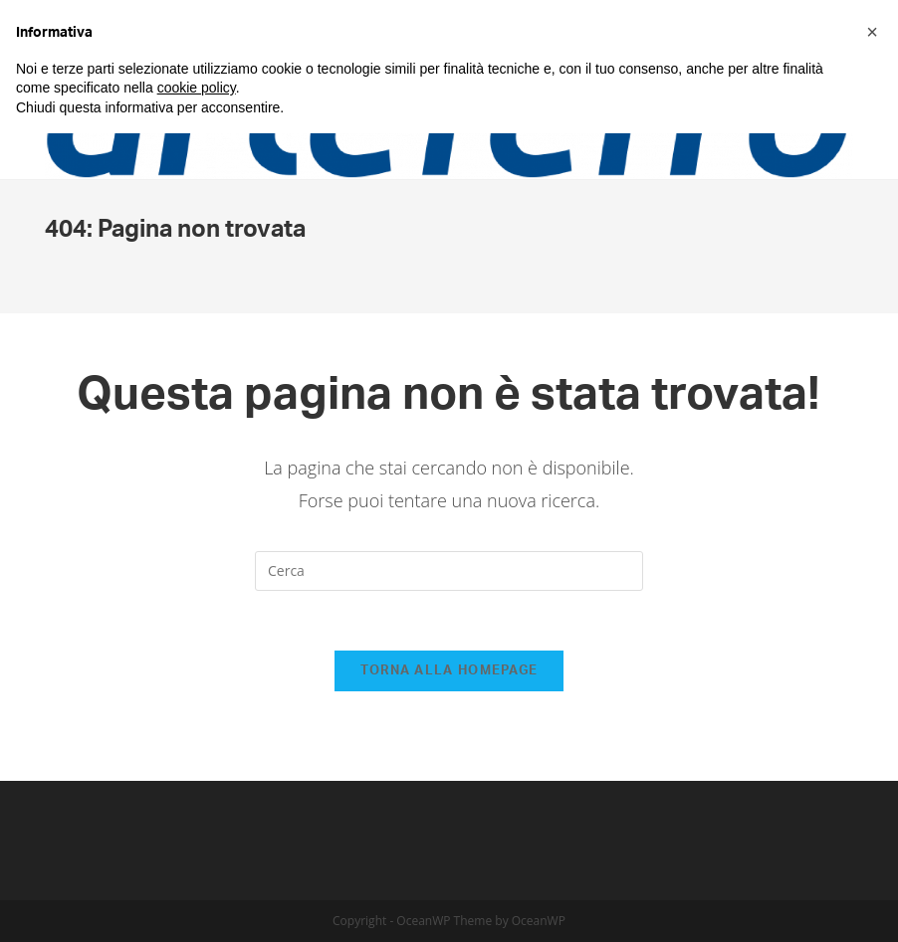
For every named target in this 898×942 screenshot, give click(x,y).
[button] (872, 32)
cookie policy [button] (196, 87)
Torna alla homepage (449, 670)
